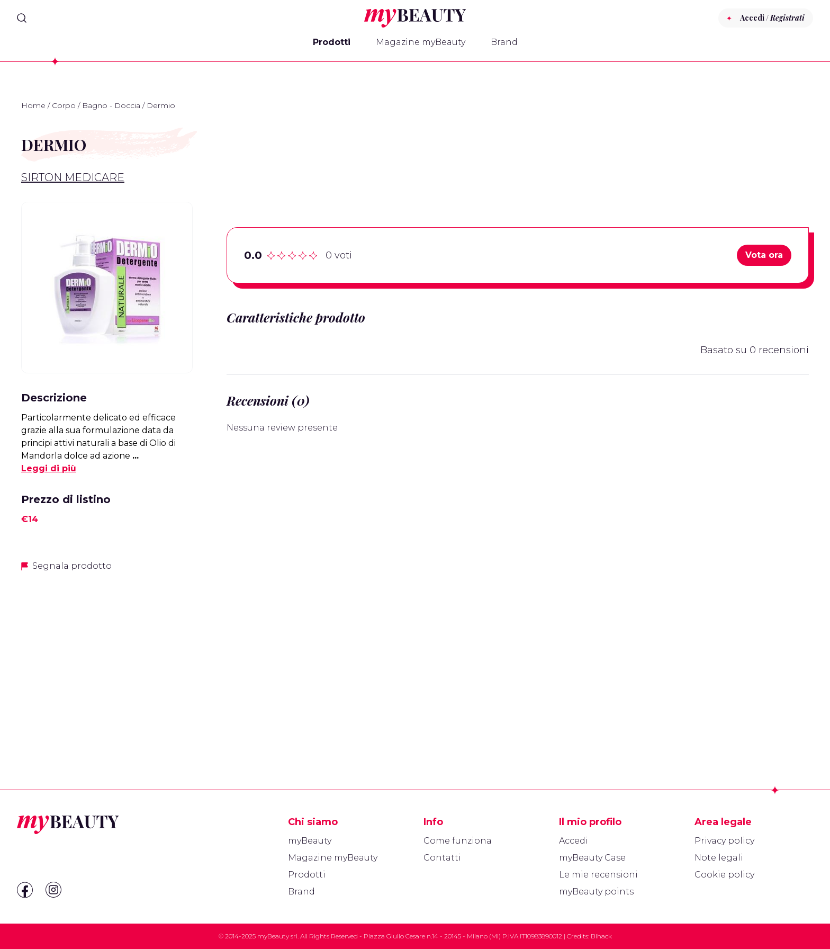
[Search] (21, 18)
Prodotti (331, 42)
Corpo (64, 105)
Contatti (442, 858)
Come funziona (457, 841)
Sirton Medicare (72, 177)
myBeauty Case (592, 858)
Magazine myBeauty (420, 42)
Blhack (601, 936)
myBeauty (309, 841)
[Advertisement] (107, 655)
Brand (504, 42)
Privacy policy (724, 841)
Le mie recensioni (598, 875)
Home (33, 105)
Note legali (718, 858)
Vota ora (764, 255)
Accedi (573, 841)
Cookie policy (724, 875)
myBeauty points (596, 892)
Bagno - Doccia (111, 105)
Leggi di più (48, 468)
